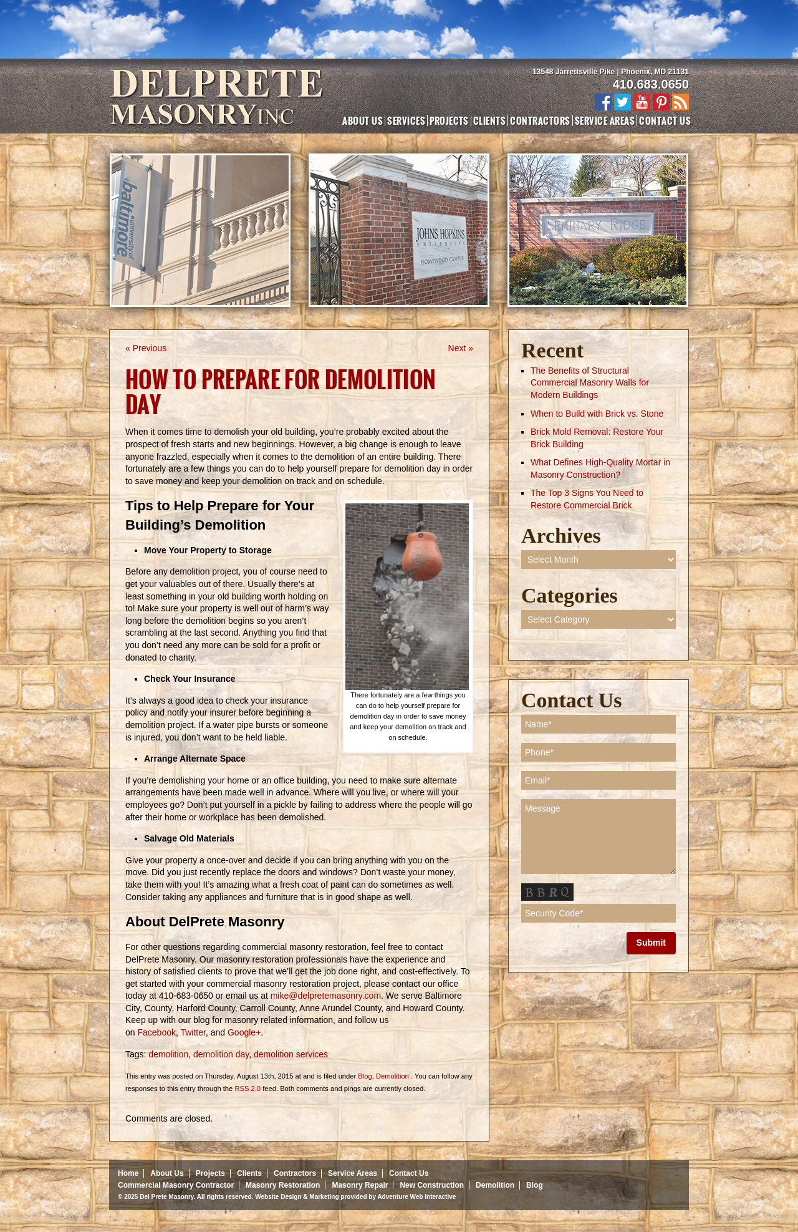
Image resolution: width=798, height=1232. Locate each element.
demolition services (291, 1054)
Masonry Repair (360, 1185)
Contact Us (665, 120)
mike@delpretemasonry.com (326, 996)
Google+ (244, 1032)
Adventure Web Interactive (416, 1196)
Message (598, 836)
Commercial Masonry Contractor (176, 1185)
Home (128, 1173)
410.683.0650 (651, 84)
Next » (460, 348)
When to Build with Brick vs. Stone (597, 414)
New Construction (432, 1185)
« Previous (145, 348)
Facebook (156, 1032)
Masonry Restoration (283, 1185)
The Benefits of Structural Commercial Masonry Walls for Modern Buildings (590, 383)
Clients (489, 120)
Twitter (192, 1032)
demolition (168, 1054)
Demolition (392, 1076)
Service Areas (605, 120)
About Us (362, 120)
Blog (365, 1076)
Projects (449, 120)
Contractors (540, 120)
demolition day (221, 1054)
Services (406, 120)
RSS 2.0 (247, 1088)
